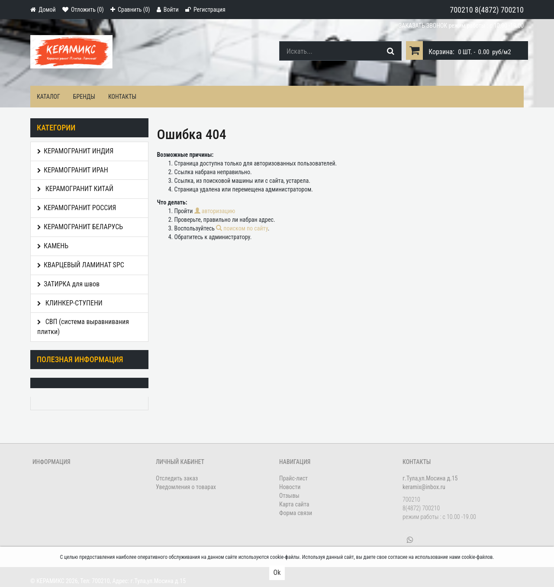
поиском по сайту (242, 228)
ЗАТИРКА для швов (68, 284)
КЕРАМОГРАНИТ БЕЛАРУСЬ (80, 227)
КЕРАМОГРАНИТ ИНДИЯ (75, 151)
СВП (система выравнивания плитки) (83, 327)
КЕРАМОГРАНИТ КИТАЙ (75, 189)
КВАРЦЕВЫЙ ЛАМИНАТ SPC (80, 265)
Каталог (48, 96)
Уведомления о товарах (186, 486)
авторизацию (214, 211)
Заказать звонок (423, 25)
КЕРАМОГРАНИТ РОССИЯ (76, 208)
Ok (277, 572)
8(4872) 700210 (499, 9)
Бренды (84, 96)
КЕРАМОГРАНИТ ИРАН (72, 170)
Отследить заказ (177, 478)
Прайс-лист (293, 478)
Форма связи (295, 512)
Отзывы (289, 495)
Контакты (122, 96)
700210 (461, 9)
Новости (289, 486)
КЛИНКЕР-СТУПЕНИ (70, 303)
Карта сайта (294, 504)
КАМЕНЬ (52, 246)
